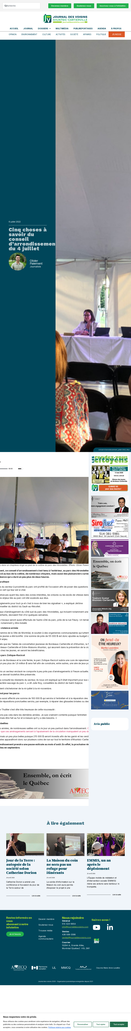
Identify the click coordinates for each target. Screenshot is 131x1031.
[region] (65, 1022)
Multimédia (62, 28)
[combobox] (21, 5)
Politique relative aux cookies (59, 1027)
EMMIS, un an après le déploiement (99, 864)
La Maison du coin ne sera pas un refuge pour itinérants (62, 866)
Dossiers (44, 28)
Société (74, 34)
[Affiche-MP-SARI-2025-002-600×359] (110, 517)
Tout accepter (119, 1024)
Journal (28, 28)
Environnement (29, 34)
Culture (46, 34)
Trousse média (45, 930)
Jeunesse (116, 34)
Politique (101, 34)
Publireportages (83, 28)
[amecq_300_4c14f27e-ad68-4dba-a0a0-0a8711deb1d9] (110, 588)
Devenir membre (46, 919)
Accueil (14, 28)
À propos (116, 28)
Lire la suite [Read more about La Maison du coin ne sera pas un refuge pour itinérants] (76, 895)
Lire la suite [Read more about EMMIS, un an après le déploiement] (117, 894)
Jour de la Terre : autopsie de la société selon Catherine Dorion (21, 866)
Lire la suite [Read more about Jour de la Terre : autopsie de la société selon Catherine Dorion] (36, 895)
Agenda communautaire (45, 937)
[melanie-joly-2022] (110, 611)
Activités (60, 34)
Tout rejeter (100, 1024)
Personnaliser (82, 1024)
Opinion (13, 34)
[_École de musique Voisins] (110, 709)
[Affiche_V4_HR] (110, 689)
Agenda (102, 28)
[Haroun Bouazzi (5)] (110, 633)
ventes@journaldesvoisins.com (76, 937)
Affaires (87, 34)
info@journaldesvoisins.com (75, 926)
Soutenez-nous (45, 924)
